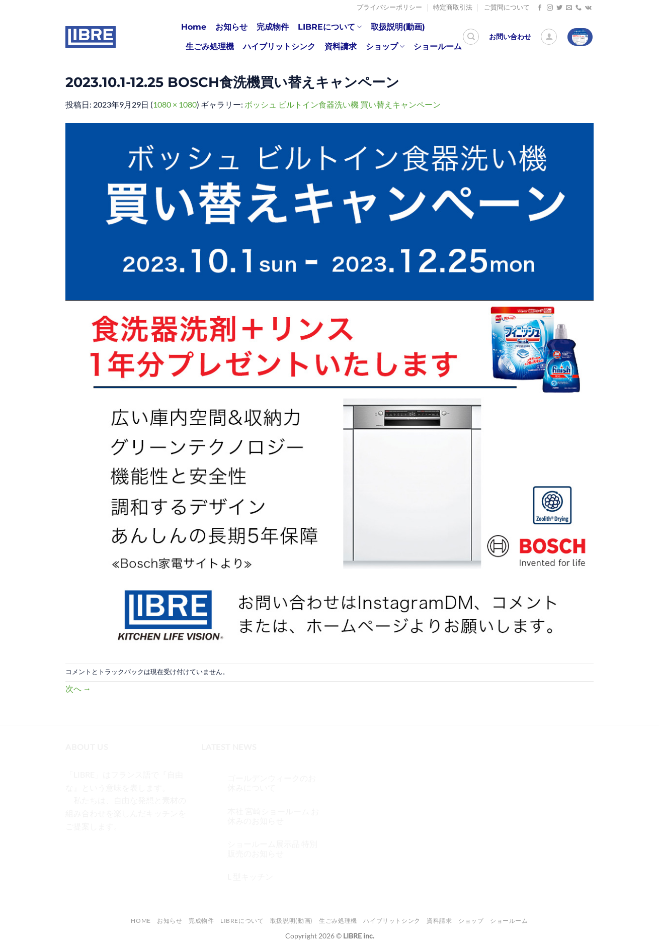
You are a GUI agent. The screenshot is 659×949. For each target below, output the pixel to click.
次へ (78, 688)
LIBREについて (330, 27)
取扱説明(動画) (398, 27)
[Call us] (578, 8)
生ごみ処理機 (210, 46)
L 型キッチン (250, 876)
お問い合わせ (510, 37)
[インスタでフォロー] (550, 8)
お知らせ (231, 27)
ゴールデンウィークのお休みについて (271, 782)
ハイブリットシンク (279, 46)
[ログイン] (549, 37)
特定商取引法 (452, 7)
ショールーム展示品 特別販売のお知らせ (272, 848)
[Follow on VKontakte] (588, 8)
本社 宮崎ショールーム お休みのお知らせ (273, 815)
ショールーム (438, 46)
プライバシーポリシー (389, 7)
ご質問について (507, 7)
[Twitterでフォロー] (559, 8)
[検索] (471, 37)
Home (193, 27)
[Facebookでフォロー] (540, 8)
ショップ (385, 47)
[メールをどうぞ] (569, 8)
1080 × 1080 (175, 104)
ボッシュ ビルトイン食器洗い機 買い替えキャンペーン (342, 104)
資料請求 (340, 46)
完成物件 (273, 27)
